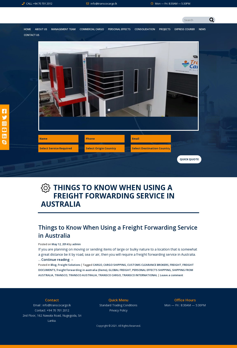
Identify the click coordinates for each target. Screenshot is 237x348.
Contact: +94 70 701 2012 (52, 310)
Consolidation (145, 29)
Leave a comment (171, 275)
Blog (54, 265)
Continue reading (57, 259)
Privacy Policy (118, 310)
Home (27, 29)
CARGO (97, 265)
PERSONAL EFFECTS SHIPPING (151, 270)
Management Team (63, 29)
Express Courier (185, 29)
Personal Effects (119, 29)
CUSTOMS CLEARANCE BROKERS (148, 265)
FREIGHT (175, 265)
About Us (41, 29)
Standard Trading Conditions (118, 305)
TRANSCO (61, 275)
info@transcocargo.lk (104, 3)
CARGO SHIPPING (114, 265)
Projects (164, 29)
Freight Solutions (69, 265)
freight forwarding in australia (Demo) (82, 270)
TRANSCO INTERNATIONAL (139, 275)
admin (76, 244)
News (202, 29)
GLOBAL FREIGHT (120, 270)
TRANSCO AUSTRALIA (83, 275)
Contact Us (31, 35)
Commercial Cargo (92, 29)
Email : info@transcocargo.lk (52, 305)
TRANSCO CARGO (109, 275)
